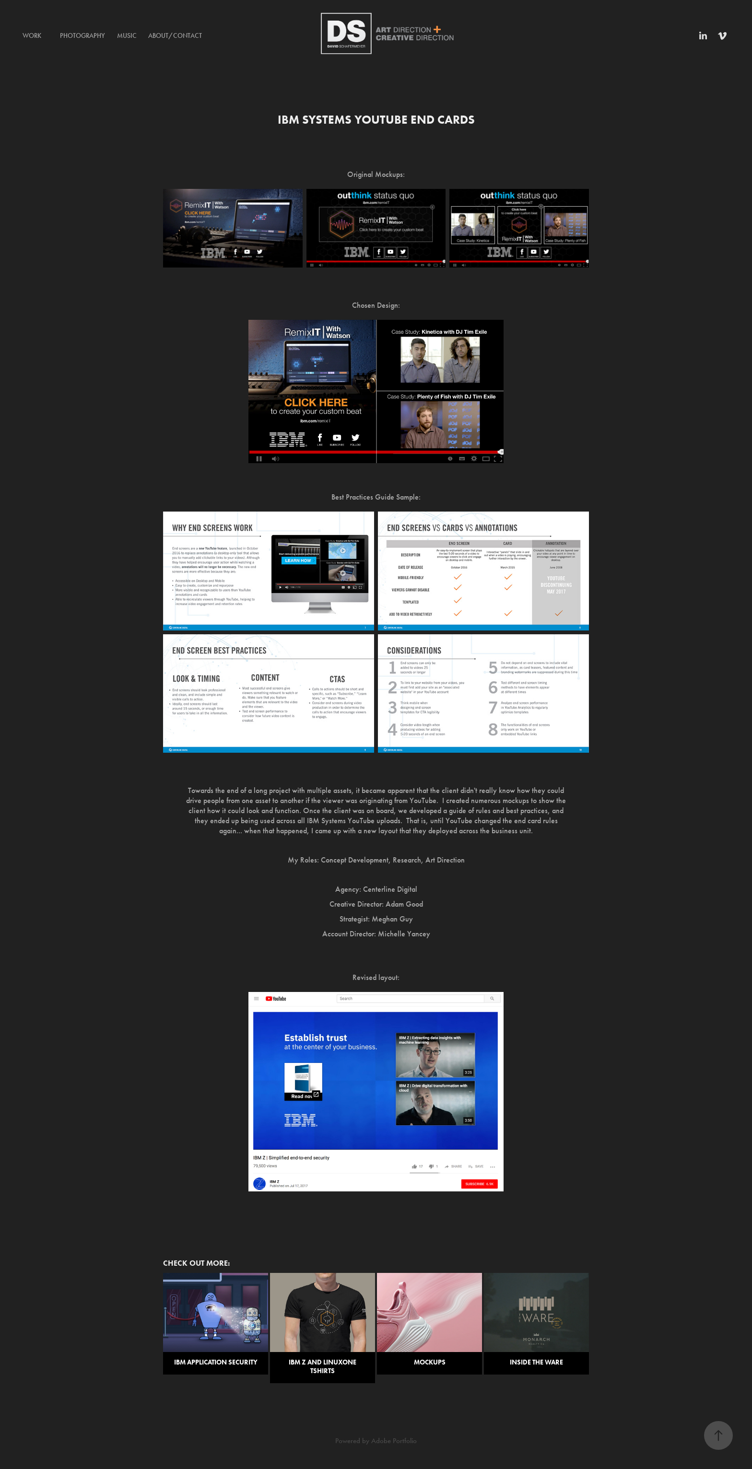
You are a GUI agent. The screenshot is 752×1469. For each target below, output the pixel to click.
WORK (32, 36)
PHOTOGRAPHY (82, 36)
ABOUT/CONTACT (175, 36)
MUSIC (127, 36)
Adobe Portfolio (394, 1440)
